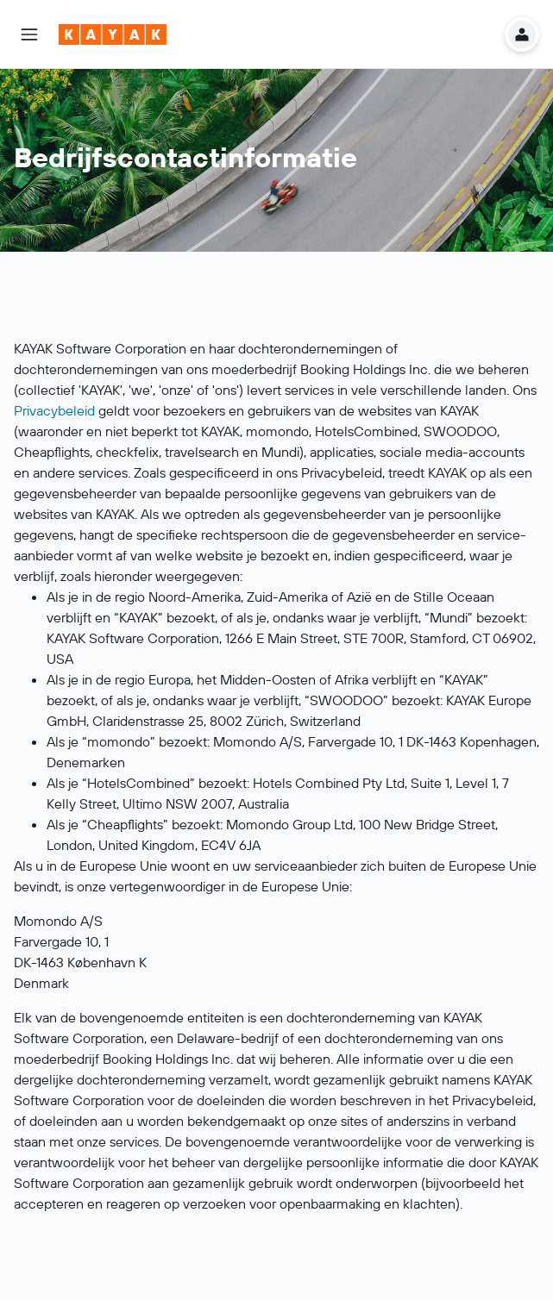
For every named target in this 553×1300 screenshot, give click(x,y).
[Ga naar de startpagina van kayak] (113, 34)
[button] (29, 34)
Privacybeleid (54, 410)
